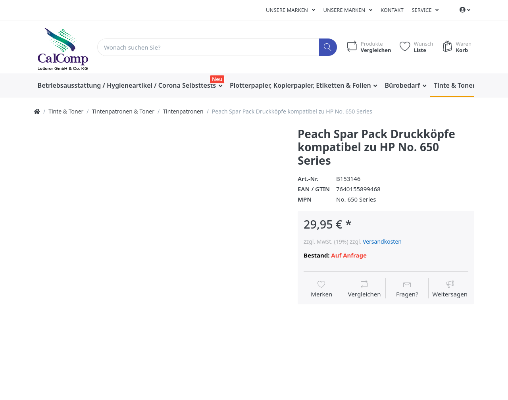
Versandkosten (382, 241)
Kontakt (392, 9)
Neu (217, 79)
